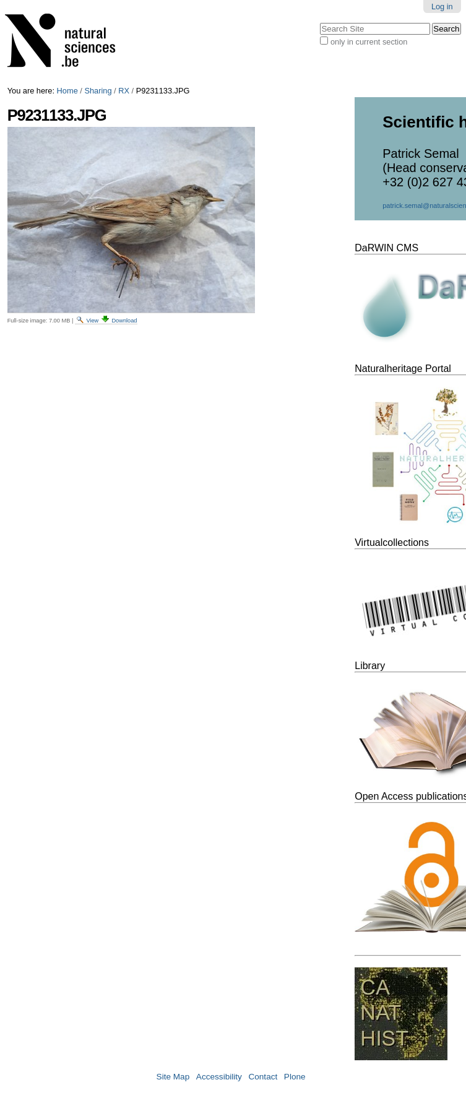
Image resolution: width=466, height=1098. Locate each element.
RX (123, 90)
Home (67, 90)
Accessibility (219, 1076)
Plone (295, 1076)
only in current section (368, 41)
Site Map (173, 1076)
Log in (442, 6)
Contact (262, 1076)
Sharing (97, 90)
